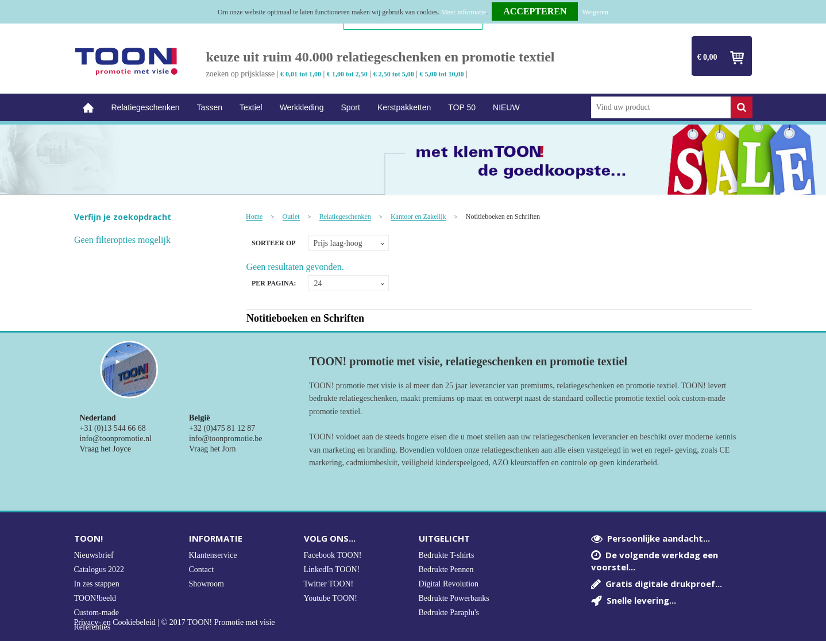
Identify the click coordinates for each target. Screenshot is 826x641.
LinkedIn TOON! (332, 569)
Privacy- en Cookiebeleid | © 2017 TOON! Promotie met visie (174, 623)
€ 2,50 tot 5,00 (393, 74)
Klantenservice (213, 555)
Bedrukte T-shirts (446, 555)
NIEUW (506, 107)
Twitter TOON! (329, 584)
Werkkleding (302, 107)
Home (88, 107)
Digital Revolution (449, 584)
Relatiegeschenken (145, 107)
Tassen (209, 107)
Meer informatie (463, 12)
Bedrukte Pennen (446, 569)
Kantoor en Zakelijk (418, 217)
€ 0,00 (707, 57)
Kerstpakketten (404, 107)
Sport (350, 107)
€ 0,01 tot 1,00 (300, 74)
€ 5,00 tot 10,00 (442, 74)
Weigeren (595, 12)
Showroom (206, 584)
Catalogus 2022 (99, 569)
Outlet (291, 217)
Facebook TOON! (333, 555)
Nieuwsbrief (94, 555)
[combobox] (661, 107)
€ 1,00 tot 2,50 (347, 74)
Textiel (251, 107)
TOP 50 (462, 107)
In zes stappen (96, 584)
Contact (201, 569)
